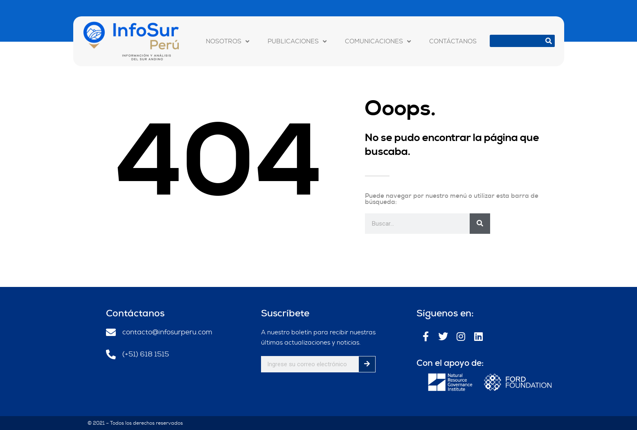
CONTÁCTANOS (453, 41)
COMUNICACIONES (378, 41)
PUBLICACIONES (297, 41)
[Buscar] (548, 41)
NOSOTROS (227, 41)
